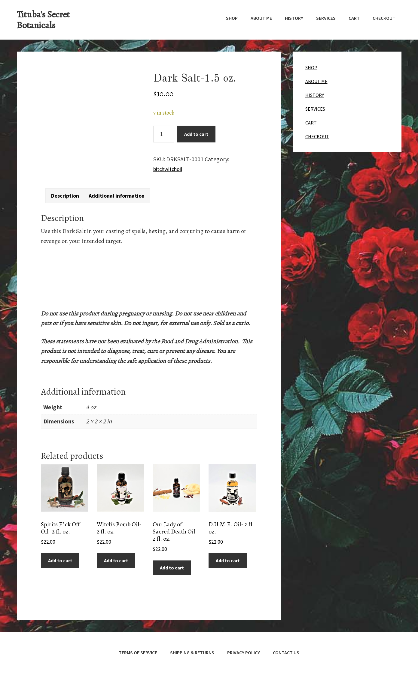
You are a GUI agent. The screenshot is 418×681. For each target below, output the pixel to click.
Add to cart (196, 134)
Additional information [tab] (124, 194)
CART (311, 123)
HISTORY (314, 95)
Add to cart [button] (60, 560)
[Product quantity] (163, 134)
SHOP (311, 67)
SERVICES (315, 109)
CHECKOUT (317, 136)
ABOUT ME (316, 81)
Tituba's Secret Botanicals (43, 19)
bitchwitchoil (170, 168)
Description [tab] (67, 194)
